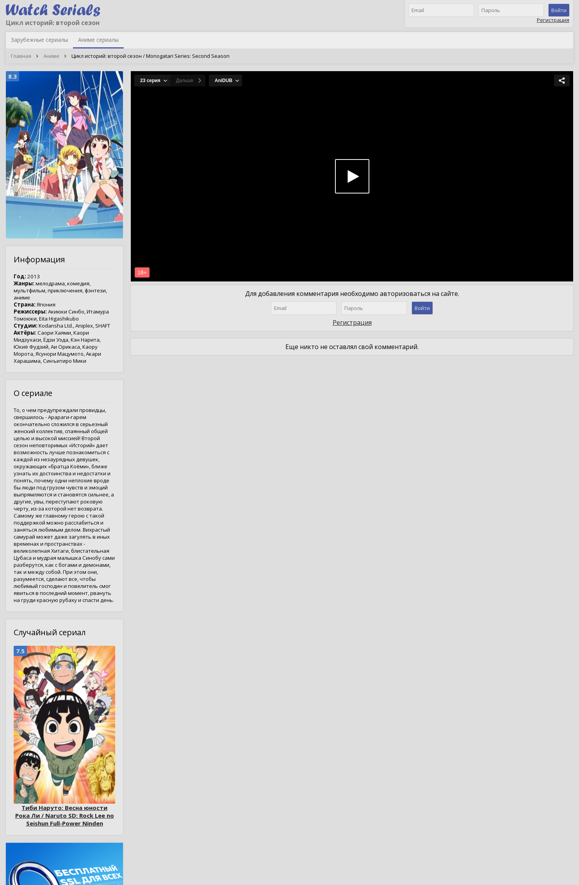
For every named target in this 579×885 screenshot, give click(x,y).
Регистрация (553, 19)
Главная (21, 55)
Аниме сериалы (98, 39)
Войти (559, 10)
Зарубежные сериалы (39, 39)
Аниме (51, 55)
